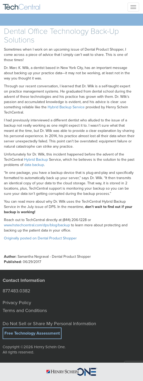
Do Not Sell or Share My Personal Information (49, 323)
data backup (34, 165)
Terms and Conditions (25, 310)
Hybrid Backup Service (66, 107)
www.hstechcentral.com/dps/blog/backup (37, 225)
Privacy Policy (17, 302)
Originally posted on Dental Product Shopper (40, 238)
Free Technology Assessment (32, 333)
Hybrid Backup (36, 159)
